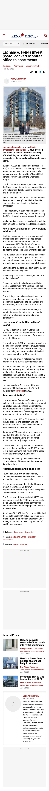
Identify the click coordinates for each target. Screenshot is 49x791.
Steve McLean (25, 683)
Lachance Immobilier (12, 147)
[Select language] (11, 43)
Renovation (31, 537)
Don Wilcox (24, 667)
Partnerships (8, 539)
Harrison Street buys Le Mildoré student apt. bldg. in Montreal (32, 661)
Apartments (18, 66)
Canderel (19, 391)
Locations (29, 44)
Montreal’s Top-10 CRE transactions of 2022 (32, 678)
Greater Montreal (32, 66)
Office (23, 537)
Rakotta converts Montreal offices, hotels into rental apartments (32, 642)
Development (25, 651)
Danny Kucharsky (18, 79)
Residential (7, 66)
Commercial (18, 532)
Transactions (25, 669)
